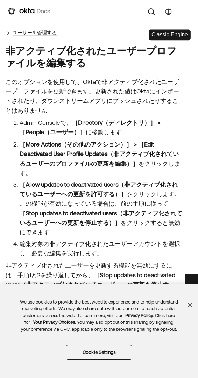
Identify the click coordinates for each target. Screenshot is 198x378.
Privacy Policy (139, 315)
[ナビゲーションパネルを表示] (186, 11)
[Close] (190, 305)
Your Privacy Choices (54, 322)
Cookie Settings (99, 352)
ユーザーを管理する (35, 32)
